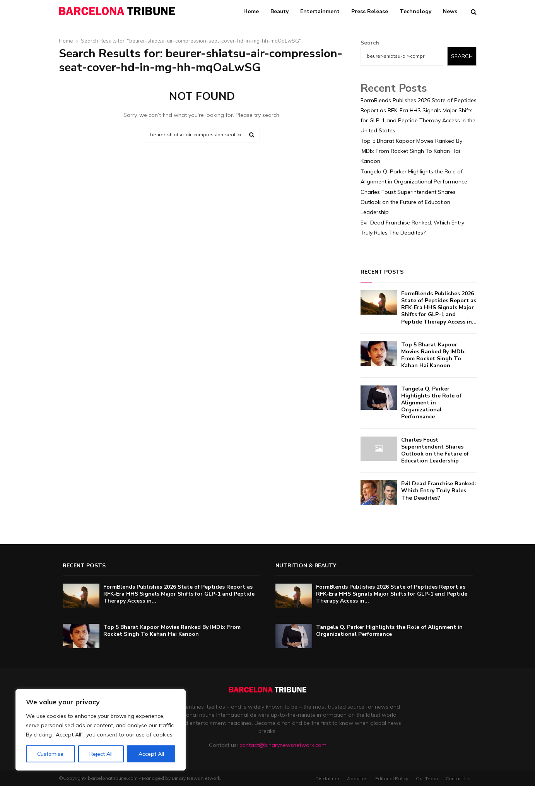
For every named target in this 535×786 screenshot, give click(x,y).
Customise (50, 753)
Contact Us (458, 778)
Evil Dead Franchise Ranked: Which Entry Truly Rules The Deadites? (438, 490)
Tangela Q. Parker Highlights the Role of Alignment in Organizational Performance (431, 403)
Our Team (427, 778)
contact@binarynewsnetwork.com (282, 744)
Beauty (279, 11)
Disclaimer (327, 778)
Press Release (369, 11)
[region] (100, 730)
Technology (415, 11)
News (450, 11)
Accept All (151, 753)
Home (251, 11)
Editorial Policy (391, 778)
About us (357, 778)
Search (370, 42)
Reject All (101, 753)
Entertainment (320, 11)
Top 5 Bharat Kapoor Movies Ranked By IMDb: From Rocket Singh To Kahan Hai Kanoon (411, 150)
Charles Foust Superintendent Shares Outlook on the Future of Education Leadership (408, 202)
